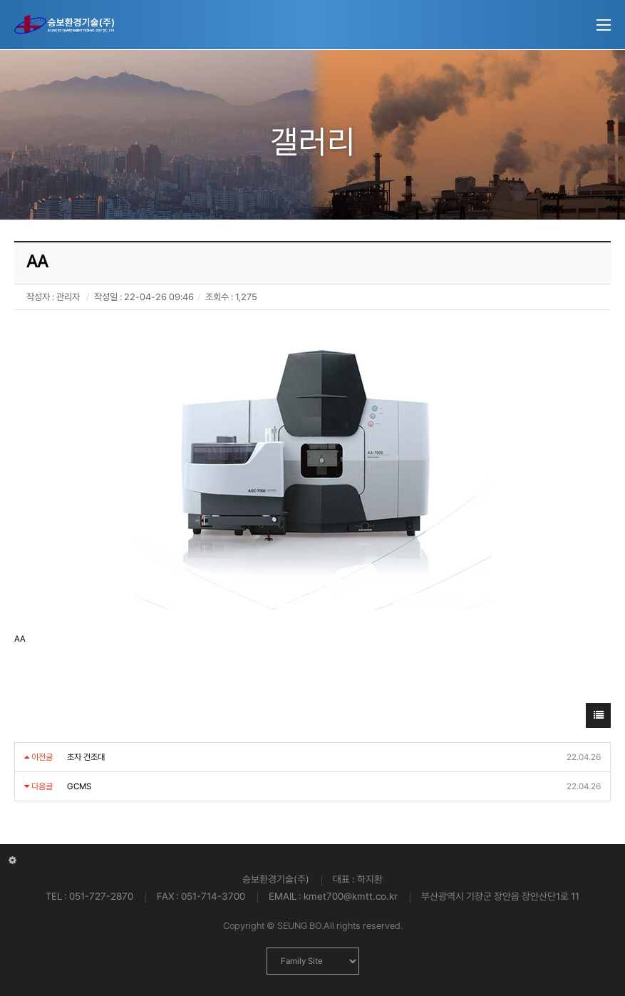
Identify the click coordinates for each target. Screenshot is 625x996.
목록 (599, 719)
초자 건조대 (86, 757)
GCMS (79, 786)
